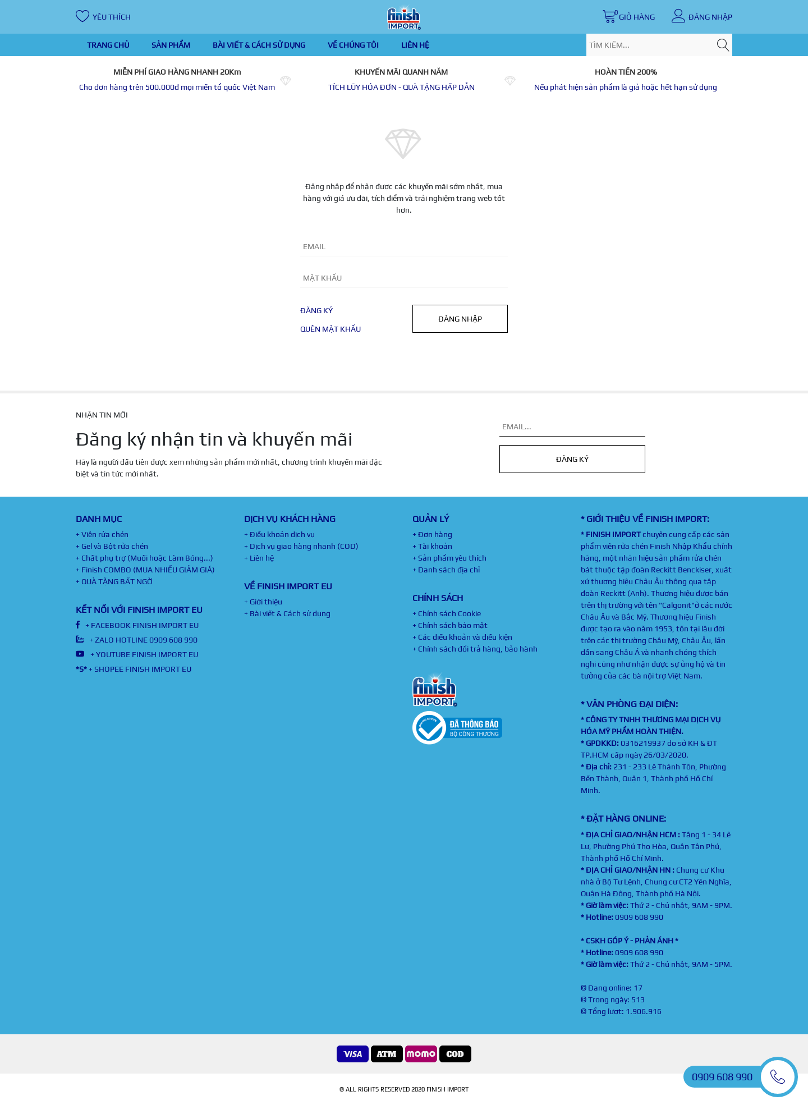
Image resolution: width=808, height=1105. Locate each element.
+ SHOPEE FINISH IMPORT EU (133, 668)
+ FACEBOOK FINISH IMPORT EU (137, 625)
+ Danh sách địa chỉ (446, 569)
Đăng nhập (460, 318)
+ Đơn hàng (432, 534)
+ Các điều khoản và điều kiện (462, 636)
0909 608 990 (639, 917)
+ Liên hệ (259, 557)
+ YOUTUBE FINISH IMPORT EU (137, 654)
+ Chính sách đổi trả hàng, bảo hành (475, 648)
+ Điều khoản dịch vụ (279, 534)
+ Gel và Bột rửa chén (112, 546)
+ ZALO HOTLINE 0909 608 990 (137, 639)
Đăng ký (316, 310)
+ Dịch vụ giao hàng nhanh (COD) (301, 546)
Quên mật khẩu (330, 328)
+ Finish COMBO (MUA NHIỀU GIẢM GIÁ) (145, 569)
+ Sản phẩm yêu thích (449, 557)
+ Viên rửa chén (102, 534)
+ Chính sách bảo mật (450, 625)
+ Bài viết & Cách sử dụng (287, 613)
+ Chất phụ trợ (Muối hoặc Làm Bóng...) (144, 557)
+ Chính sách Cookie (446, 613)
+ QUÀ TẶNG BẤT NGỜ (114, 581)
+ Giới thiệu (263, 601)
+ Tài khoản (432, 546)
